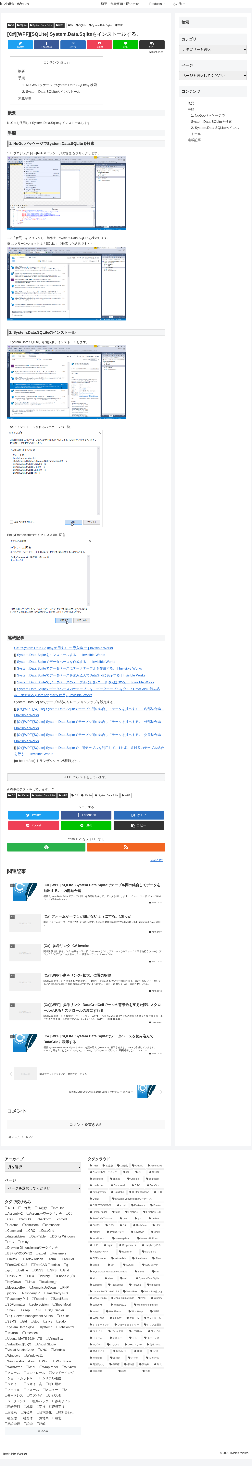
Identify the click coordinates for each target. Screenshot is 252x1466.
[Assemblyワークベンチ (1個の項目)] (104, 1179)
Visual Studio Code (19, 1357)
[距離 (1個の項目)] (152, 1378)
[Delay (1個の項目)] (99, 1206)
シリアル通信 (50, 1385)
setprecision (39, 1311)
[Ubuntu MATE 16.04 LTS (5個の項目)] (104, 1299)
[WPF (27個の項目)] (156, 1319)
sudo (61, 1328)
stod (35, 1328)
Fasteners (58, 1260)
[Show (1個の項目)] (157, 1266)
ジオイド (12, 1391)
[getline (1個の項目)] (155, 1226)
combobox (51, 1232)
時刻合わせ (65, 1419)
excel (41, 1260)
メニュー (50, 1397)
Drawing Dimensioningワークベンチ (31, 1254)
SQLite (22, 25)
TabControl (65, 1334)
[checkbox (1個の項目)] (97, 1186)
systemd (45, 1334)
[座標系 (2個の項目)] (117, 1365)
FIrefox (11, 1266)
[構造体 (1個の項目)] (129, 1372)
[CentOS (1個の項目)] (155, 1179)
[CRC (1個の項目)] (137, 1193)
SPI (37, 1317)
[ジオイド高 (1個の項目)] (117, 1339)
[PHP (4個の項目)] (94, 1252)
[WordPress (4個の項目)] (115, 1319)
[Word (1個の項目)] (96, 1319)
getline (22, 1277)
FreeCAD (68, 1266)
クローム (12, 1380)
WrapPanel (49, 1374)
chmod (61, 1226)
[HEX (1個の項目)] (157, 1233)
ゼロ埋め (53, 1391)
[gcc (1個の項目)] (139, 1226)
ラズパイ (34, 1402)
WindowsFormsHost (20, 1368)
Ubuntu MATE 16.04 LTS (23, 1345)
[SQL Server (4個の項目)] (152, 1272)
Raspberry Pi (30, 1300)
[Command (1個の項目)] (119, 1193)
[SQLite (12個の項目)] (130, 1272)
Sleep (24, 1317)
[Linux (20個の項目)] (156, 1239)
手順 (21, 78)
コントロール (34, 1380)
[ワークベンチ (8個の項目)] (133, 1352)
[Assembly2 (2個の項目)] (155, 1173)
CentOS (24, 1226)
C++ (9, 1226)
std (23, 1328)
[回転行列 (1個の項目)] (121, 1358)
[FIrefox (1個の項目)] (156, 1213)
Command (13, 1237)
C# (11, 25)
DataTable (37, 1243)
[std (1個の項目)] (157, 1279)
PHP (64, 1294)
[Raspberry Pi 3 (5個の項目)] (152, 1252)
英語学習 (12, 1431)
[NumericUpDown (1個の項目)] (150, 1246)
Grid (64, 1277)
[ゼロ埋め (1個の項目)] (136, 1339)
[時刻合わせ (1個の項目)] (97, 1372)
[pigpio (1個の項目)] (109, 1252)
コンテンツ (51, 62)
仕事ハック (39, 1408)
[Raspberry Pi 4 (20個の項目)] (102, 1259)
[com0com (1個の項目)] (154, 1186)
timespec (30, 1340)
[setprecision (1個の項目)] (120, 1266)
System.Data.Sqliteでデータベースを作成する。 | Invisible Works (66, 662)
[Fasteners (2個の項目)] (139, 1213)
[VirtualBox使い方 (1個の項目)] (152, 1299)
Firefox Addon (32, 1266)
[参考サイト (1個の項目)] (99, 1358)
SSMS (10, 1328)
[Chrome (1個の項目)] (135, 1186)
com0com (30, 1232)
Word (44, 1368)
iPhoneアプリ (65, 1283)
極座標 (11, 1425)
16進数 (41, 1215)
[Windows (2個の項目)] (98, 1312)
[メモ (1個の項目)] (135, 1345)
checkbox (43, 1226)
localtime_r (48, 1289)
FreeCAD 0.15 (16, 1272)
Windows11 (33, 1363)
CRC (30, 1237)
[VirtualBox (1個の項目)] (130, 1299)
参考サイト (61, 1408)
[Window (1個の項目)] (156, 1306)
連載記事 (25, 99)
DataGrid (46, 1237)
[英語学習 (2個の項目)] (102, 1378)
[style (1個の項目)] (110, 1286)
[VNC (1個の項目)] (142, 1306)
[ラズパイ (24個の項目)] (96, 1352)
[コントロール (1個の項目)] (153, 1325)
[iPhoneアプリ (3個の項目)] (117, 1239)
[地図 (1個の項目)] (140, 1358)
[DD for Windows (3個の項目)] (139, 1199)
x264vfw (69, 1374)
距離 (41, 1431)
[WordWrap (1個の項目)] (137, 1319)
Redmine (39, 1306)
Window (58, 1357)
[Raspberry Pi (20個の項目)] (128, 1252)
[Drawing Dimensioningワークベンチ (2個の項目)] (137, 1206)
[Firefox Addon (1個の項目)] (99, 1219)
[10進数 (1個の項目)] (108, 1173)
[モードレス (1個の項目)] (153, 1345)
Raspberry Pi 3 (56, 1300)
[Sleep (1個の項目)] (96, 1272)
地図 (28, 1414)
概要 (21, 71)
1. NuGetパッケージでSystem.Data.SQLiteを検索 (59, 85)
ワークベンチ (15, 1408)
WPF (59, 25)
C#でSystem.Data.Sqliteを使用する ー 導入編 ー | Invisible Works (63, 648)
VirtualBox (54, 1345)
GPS (52, 1277)
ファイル (12, 1397)
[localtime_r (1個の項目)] (99, 1246)
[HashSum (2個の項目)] (140, 1233)
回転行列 (12, 1414)
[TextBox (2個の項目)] (136, 1292)
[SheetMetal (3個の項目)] (140, 1266)
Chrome (12, 1232)
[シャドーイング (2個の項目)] (100, 1332)
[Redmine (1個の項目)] (128, 1259)
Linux (30, 1289)
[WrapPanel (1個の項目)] (97, 1325)
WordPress (62, 1368)
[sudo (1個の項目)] (126, 1286)
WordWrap (13, 1374)
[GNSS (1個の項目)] (95, 1233)
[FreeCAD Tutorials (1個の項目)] (102, 1226)
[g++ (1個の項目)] (125, 1226)
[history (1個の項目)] (96, 1239)
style (47, 1328)
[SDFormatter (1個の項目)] (98, 1266)
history (44, 1283)
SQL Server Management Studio (29, 1323)
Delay (23, 1249)
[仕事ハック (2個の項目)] (154, 1352)
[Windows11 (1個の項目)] (120, 1312)
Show (10, 1317)
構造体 (27, 1425)
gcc (8, 1277)
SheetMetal (62, 1311)
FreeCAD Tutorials (45, 1272)
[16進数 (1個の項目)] (123, 1173)
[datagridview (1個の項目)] (98, 1199)
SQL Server (54, 1317)
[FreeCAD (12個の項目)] (132, 1219)
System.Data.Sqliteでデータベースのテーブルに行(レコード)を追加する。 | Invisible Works (85, 682)
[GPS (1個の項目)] (110, 1233)
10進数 (24, 1215)
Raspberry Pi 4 (16, 1306)
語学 (28, 1431)
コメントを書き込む (86, 1132)
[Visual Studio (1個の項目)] (98, 1306)
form (51, 1266)
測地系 (43, 1425)
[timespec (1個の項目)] (154, 1292)
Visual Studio (45, 1351)
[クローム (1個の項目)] (133, 1325)
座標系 (11, 1419)
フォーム (31, 1397)
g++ (68, 1272)
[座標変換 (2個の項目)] (97, 1365)
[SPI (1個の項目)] (113, 1272)
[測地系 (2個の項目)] (144, 1372)
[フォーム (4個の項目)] (97, 1345)
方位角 (27, 1419)
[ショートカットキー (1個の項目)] (127, 1332)
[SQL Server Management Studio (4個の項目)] (110, 1279)
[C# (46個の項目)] (127, 1179)
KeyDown (13, 1289)
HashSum (13, 1283)
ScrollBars (59, 1306)
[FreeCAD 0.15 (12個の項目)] (153, 1219)
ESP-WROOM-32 (18, 1260)
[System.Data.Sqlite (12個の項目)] (149, 1286)
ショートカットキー (20, 1385)
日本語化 (44, 1419)
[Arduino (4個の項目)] (137, 1173)
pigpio (10, 1300)
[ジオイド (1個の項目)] (97, 1339)
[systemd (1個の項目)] (97, 1292)
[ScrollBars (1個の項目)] (152, 1259)
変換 (41, 1414)
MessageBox (15, 1294)
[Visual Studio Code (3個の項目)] (122, 1306)
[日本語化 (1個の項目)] (154, 1365)
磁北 (57, 1425)
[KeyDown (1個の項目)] (138, 1239)
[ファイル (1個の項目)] (155, 1339)
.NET (9, 1215)
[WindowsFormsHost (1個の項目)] (148, 1312)
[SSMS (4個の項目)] (141, 1279)
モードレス (14, 1402)
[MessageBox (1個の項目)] (123, 1246)
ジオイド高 (33, 1391)
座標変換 (57, 1414)
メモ (66, 1397)
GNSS (37, 1277)
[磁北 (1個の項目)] (158, 1372)
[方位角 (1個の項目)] (135, 1365)
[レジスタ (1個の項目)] (114, 1352)
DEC (9, 1249)
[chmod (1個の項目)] (116, 1186)
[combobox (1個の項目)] (98, 1193)
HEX (29, 1283)
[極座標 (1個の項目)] (115, 1372)
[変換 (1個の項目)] (156, 1358)
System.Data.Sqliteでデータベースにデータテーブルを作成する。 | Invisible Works (79, 669)
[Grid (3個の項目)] (124, 1233)
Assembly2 (14, 1220)
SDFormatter (15, 1311)
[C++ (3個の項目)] (140, 1179)
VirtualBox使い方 (18, 1351)
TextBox (12, 1340)
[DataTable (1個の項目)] (118, 1199)
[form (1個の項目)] (117, 1219)
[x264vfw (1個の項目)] (116, 1325)
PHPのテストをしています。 (87, 777)
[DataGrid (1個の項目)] (154, 1193)
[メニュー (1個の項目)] (117, 1345)
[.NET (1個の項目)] (94, 1173)
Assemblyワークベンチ (44, 1220)
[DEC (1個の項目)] (158, 1199)
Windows (12, 1363)
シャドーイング (61, 1380)
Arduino (57, 1215)
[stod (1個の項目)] (95, 1286)
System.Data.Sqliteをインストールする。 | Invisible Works (61, 655)
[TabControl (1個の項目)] (117, 1292)
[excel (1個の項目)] (122, 1213)
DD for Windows (62, 1243)
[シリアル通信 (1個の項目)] (153, 1332)
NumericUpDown (43, 1294)
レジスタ (53, 1402)
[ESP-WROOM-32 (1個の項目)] (101, 1213)
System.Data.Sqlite (41, 25)
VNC (42, 1357)
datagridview (15, 1243)
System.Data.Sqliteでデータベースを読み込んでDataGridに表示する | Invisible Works (81, 675)
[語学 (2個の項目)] (128, 1378)
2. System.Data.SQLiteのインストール (51, 92)
